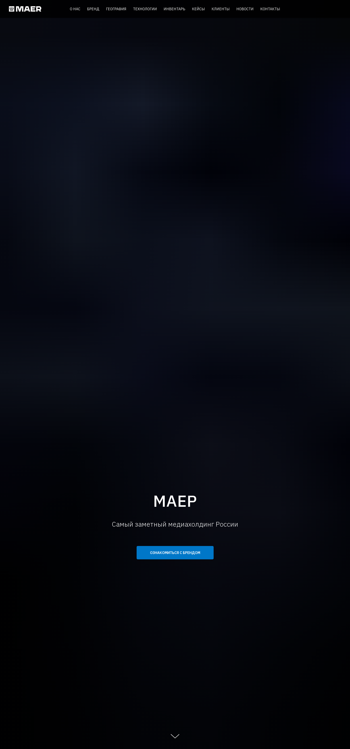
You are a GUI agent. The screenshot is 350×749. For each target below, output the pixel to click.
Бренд (93, 9)
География (116, 9)
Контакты (270, 9)
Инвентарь (174, 9)
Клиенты (221, 9)
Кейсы (198, 9)
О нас (75, 9)
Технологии (145, 9)
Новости (245, 9)
